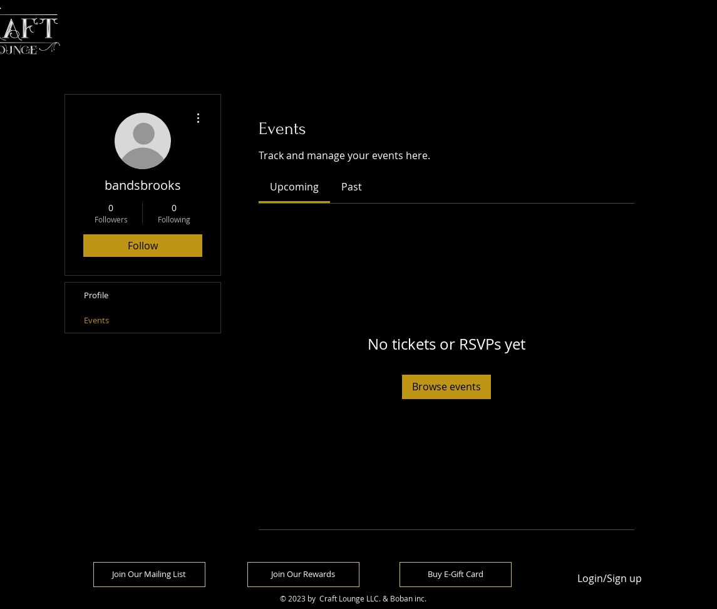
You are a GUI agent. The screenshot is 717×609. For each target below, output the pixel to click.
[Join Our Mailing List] (149, 574)
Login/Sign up (609, 578)
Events (96, 320)
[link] (294, 187)
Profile (96, 295)
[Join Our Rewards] (303, 574)
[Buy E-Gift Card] (456, 574)
